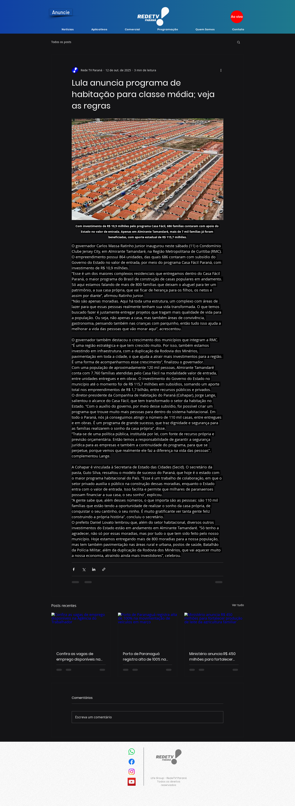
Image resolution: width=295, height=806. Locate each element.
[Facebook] (132, 762)
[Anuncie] (60, 12)
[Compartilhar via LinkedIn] (94, 569)
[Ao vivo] (236, 16)
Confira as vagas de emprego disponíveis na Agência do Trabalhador (78, 656)
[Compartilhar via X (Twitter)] (84, 569)
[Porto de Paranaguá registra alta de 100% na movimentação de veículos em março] (147, 629)
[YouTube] (132, 782)
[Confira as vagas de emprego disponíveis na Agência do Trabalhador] (81, 629)
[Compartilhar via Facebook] (74, 569)
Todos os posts (61, 42)
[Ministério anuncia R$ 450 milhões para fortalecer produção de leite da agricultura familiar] (214, 629)
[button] (239, 42)
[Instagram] (132, 772)
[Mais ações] (220, 70)
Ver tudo (238, 605)
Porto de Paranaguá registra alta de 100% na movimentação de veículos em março (144, 656)
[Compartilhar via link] (104, 569)
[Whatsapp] (132, 752)
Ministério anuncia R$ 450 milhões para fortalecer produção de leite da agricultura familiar (212, 656)
